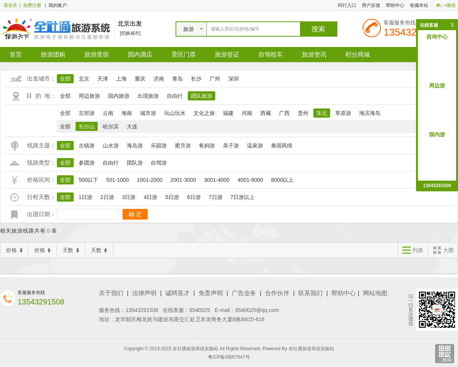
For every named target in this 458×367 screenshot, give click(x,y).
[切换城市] (130, 33)
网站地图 (375, 293)
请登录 (10, 5)
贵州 (303, 113)
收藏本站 (419, 5)
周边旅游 (89, 96)
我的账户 (57, 5)
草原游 (343, 113)
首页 (16, 54)
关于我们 (111, 293)
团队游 (135, 163)
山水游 (111, 145)
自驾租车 (270, 54)
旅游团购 (53, 54)
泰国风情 (281, 145)
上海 (121, 79)
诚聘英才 (177, 293)
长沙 (196, 79)
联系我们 (310, 293)
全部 (65, 79)
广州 (215, 79)
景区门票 (183, 54)
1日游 (85, 197)
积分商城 (357, 54)
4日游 (150, 197)
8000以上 (282, 180)
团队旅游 (201, 96)
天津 (102, 79)
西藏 (265, 113)
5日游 (172, 197)
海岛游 (135, 145)
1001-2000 (150, 180)
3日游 (129, 197)
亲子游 (231, 145)
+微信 (450, 5)
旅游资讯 (314, 54)
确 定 (135, 214)
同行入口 (347, 5)
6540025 (199, 310)
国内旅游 (118, 96)
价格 (14, 250)
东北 (321, 113)
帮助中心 (395, 5)
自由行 (175, 96)
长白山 (87, 126)
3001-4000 (216, 180)
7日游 (216, 197)
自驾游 (159, 163)
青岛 (177, 79)
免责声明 (210, 293)
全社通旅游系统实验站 (311, 348)
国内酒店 (140, 54)
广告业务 (244, 293)
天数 (71, 250)
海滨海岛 (370, 113)
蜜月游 (183, 145)
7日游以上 (243, 197)
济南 (158, 79)
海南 (126, 113)
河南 (247, 113)
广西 (284, 113)
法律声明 (144, 293)
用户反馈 (371, 5)
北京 (84, 79)
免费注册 (32, 5)
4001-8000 (250, 180)
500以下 (88, 180)
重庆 (140, 79)
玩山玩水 (174, 113)
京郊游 (87, 113)
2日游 (107, 197)
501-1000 (117, 180)
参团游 (87, 163)
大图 (443, 250)
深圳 (233, 79)
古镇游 (87, 145)
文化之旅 (204, 113)
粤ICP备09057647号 (229, 357)
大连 (132, 126)
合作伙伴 (277, 293)
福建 (228, 113)
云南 (108, 113)
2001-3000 (183, 180)
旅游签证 (227, 54)
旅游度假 (96, 54)
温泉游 (255, 145)
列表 (412, 250)
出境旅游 (148, 96)
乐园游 (159, 145)
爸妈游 (207, 145)
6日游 (194, 197)
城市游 (148, 113)
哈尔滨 (111, 126)
